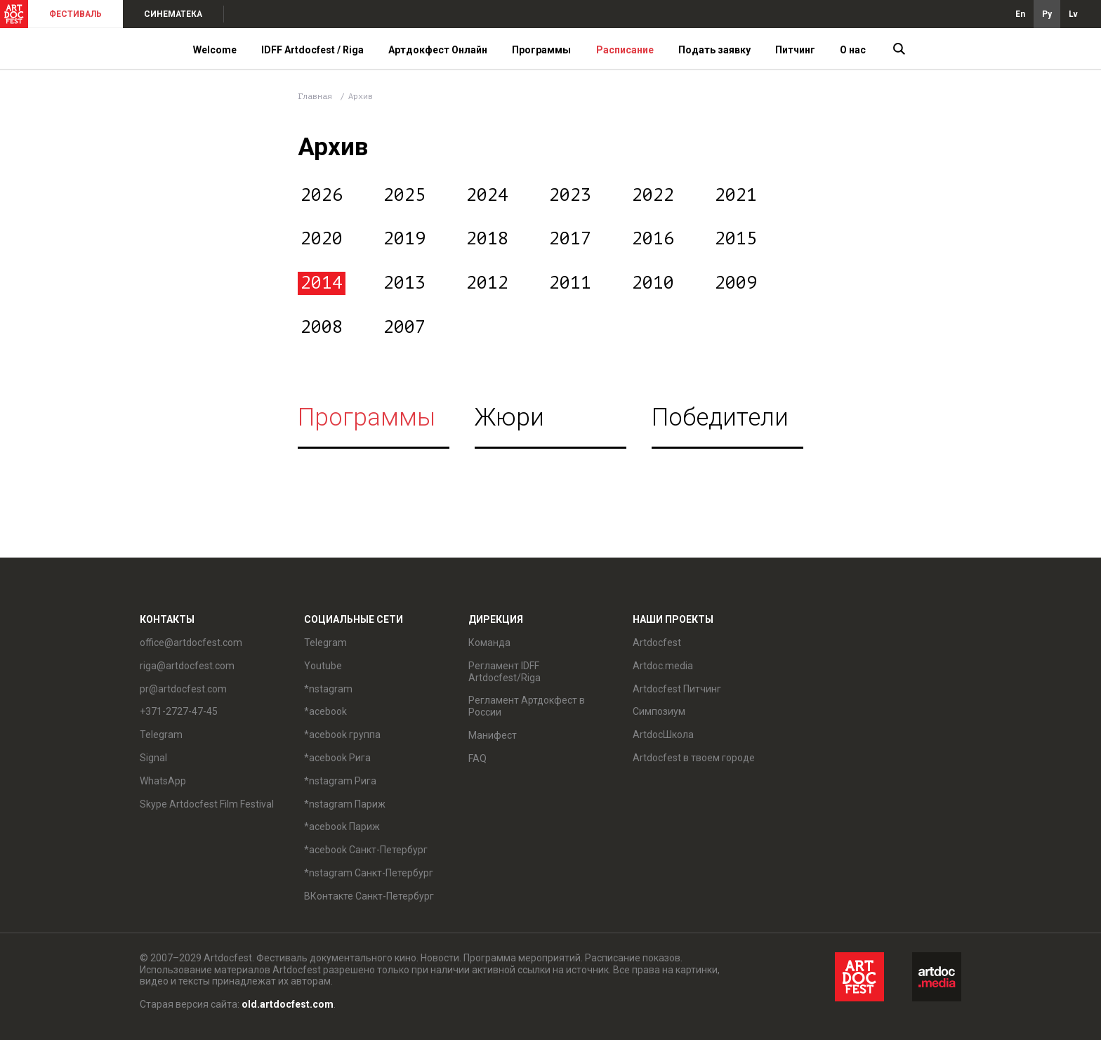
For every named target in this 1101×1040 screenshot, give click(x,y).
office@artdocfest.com (191, 642)
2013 (404, 283)
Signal (153, 757)
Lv (1073, 14)
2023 (570, 195)
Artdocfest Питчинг (677, 689)
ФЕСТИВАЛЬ (75, 14)
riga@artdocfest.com (187, 665)
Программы (541, 49)
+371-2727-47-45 (179, 711)
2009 (736, 283)
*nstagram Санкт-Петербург (368, 872)
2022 (653, 195)
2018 (487, 239)
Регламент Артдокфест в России (526, 706)
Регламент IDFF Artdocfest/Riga (504, 671)
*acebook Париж (342, 826)
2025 (404, 195)
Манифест (492, 735)
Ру (1047, 14)
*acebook (325, 711)
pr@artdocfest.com (183, 689)
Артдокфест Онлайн (437, 49)
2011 (570, 283)
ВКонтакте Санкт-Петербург (369, 896)
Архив (360, 96)
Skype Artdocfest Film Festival (207, 804)
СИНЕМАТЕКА (173, 14)
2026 (322, 195)
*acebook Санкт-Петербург (366, 849)
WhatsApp (163, 780)
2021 (736, 195)
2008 (322, 327)
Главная (315, 96)
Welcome (215, 49)
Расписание (625, 49)
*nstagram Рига (340, 780)
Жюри (509, 417)
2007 (404, 327)
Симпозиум (659, 711)
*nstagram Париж (344, 804)
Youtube (323, 665)
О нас (853, 49)
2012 (487, 283)
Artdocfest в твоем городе (694, 757)
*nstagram (328, 689)
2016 (653, 239)
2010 (653, 283)
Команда (489, 642)
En (1020, 14)
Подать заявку (714, 49)
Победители (720, 417)
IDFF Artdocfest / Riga (312, 49)
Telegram (161, 734)
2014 (322, 283)
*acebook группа (342, 734)
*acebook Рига (337, 757)
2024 (487, 195)
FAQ (477, 758)
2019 (404, 239)
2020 (322, 239)
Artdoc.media (663, 665)
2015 (736, 239)
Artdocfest (657, 642)
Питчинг (795, 49)
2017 (570, 239)
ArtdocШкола (663, 734)
